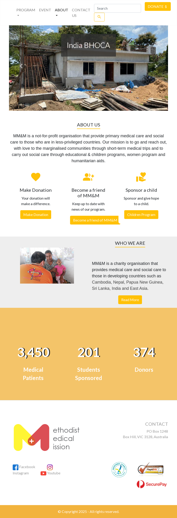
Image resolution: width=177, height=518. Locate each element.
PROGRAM (26, 12)
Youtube (50, 473)
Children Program (141, 214)
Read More (130, 299)
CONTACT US (81, 13)
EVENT (45, 10)
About (61, 10)
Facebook (24, 466)
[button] (21, 66)
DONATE (158, 6)
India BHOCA (88, 45)
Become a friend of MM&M (95, 220)
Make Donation (35, 214)
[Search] (117, 8)
